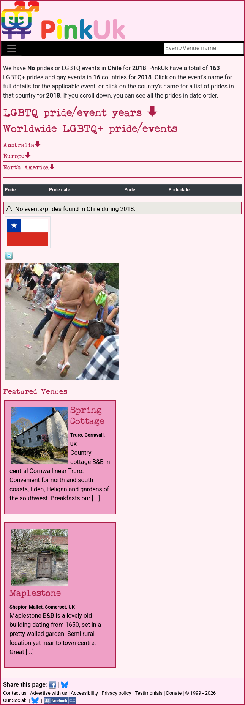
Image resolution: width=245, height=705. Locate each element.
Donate (174, 693)
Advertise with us (48, 693)
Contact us (15, 693)
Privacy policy (116, 693)
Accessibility (84, 693)
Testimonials (149, 693)
